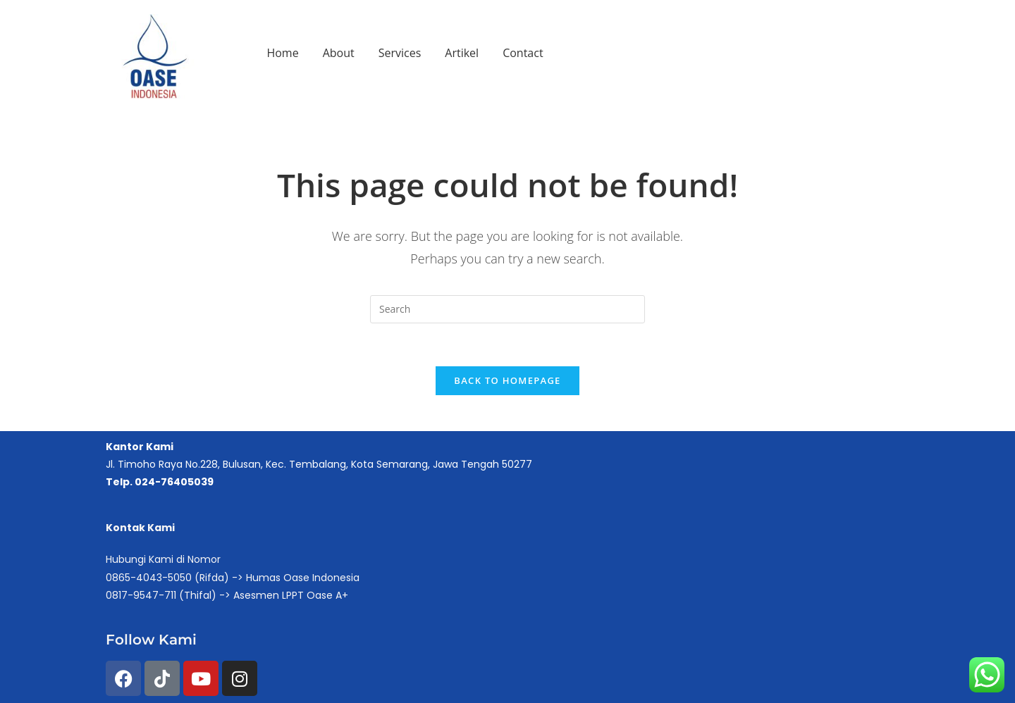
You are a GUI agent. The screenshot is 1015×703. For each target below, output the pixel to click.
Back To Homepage (507, 380)
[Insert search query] (507, 309)
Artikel (462, 53)
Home (282, 53)
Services (400, 53)
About (339, 53)
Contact (523, 53)
